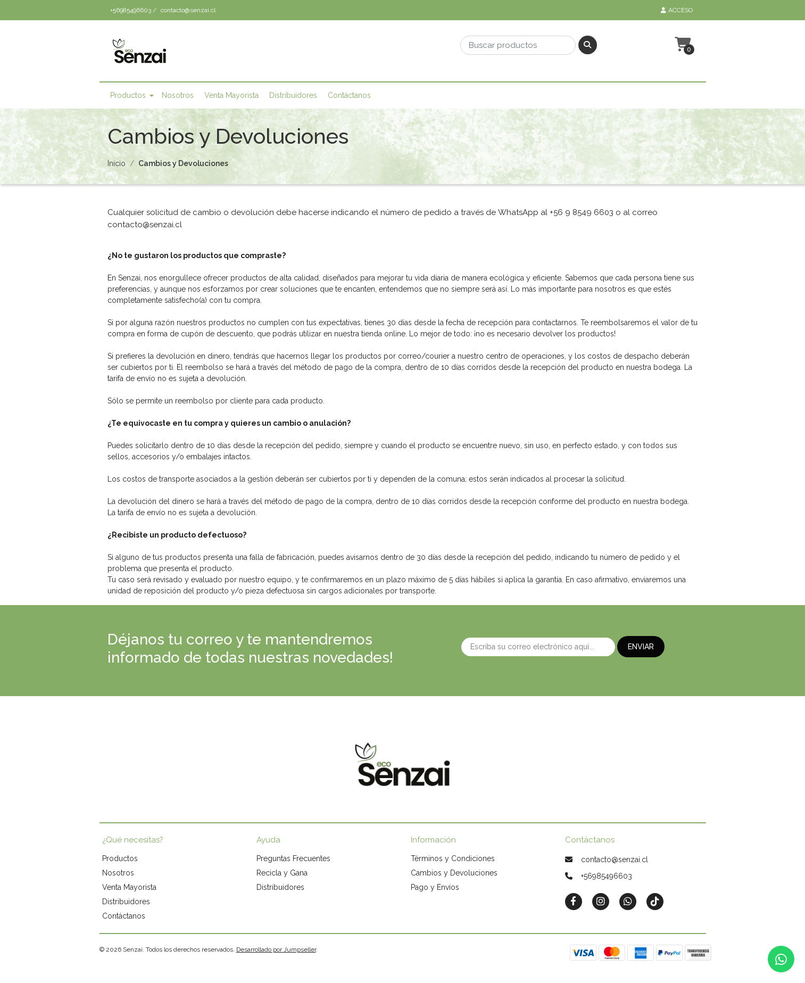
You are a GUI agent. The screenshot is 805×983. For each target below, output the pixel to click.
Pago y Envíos (435, 887)
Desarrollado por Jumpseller (276, 949)
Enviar (641, 646)
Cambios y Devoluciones (454, 873)
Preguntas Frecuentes (293, 858)
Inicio (116, 163)
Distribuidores (293, 95)
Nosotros (178, 95)
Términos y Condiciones (453, 858)
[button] (681, 44)
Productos (128, 95)
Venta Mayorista (231, 95)
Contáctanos (349, 95)
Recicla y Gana (282, 873)
